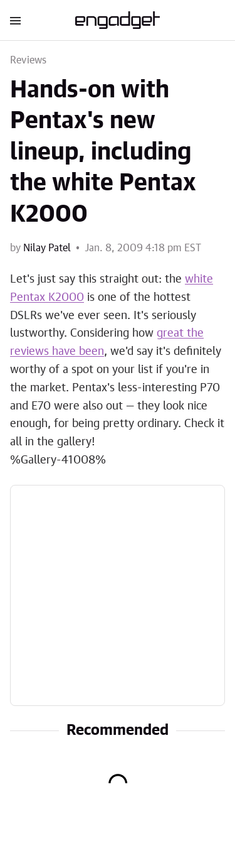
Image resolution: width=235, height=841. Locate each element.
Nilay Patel (47, 248)
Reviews (28, 60)
